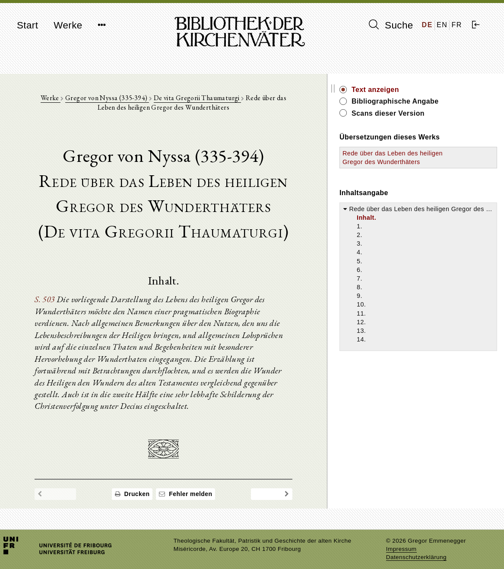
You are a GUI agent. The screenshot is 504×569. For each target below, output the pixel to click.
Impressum (401, 541)
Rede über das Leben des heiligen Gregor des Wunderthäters (428, 162)
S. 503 (48, 301)
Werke (68, 25)
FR (456, 24)
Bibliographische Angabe (446, 101)
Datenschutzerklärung (416, 549)
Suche (391, 25)
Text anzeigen (426, 89)
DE (427, 24)
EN (442, 24)
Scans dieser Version (439, 113)
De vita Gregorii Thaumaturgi (196, 99)
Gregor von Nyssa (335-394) (106, 99)
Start (27, 25)
